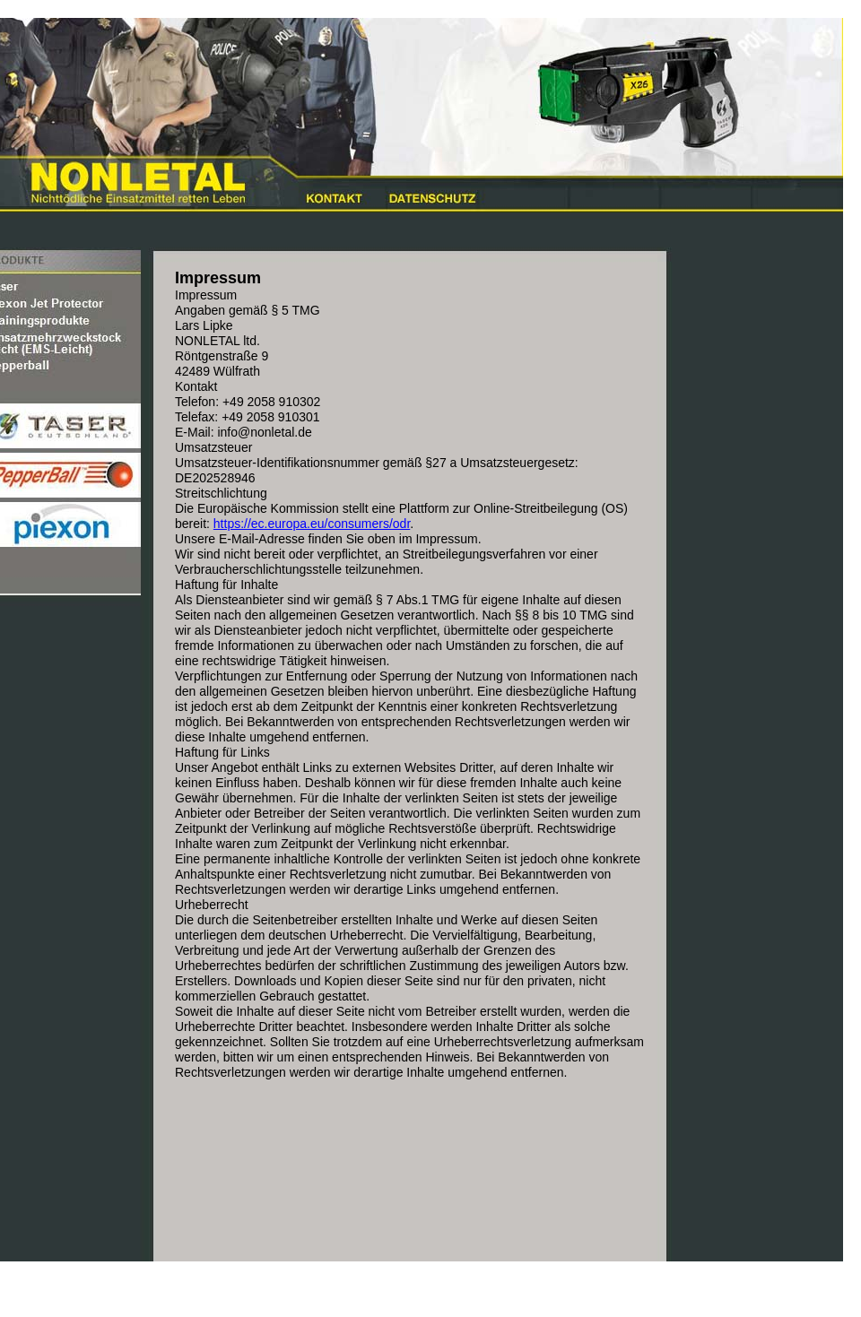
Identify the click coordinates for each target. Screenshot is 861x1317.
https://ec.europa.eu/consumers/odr (311, 523)
